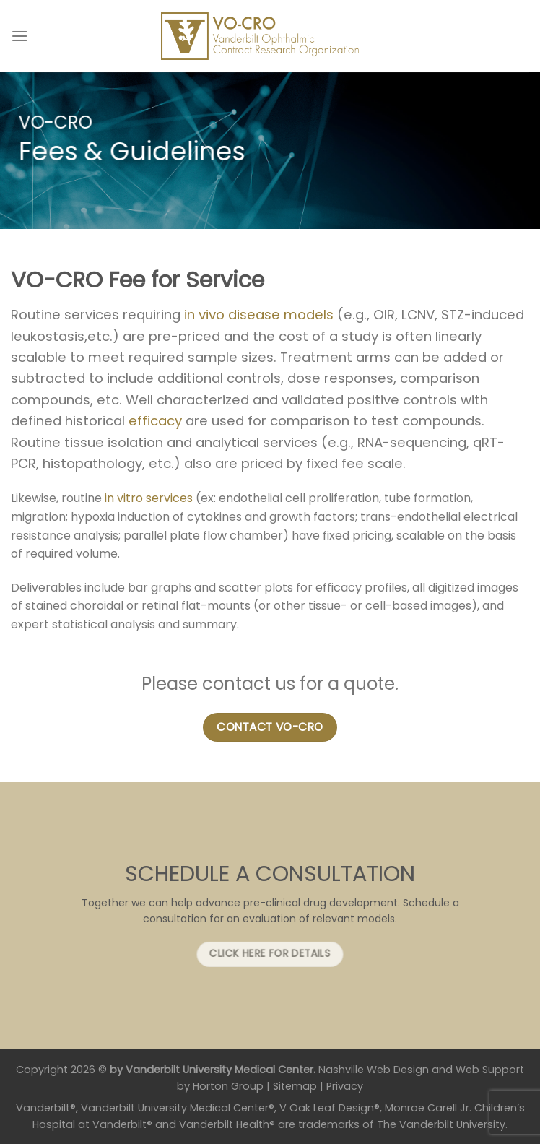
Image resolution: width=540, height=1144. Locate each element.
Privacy (344, 1086)
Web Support (490, 1069)
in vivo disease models (259, 315)
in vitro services (149, 498)
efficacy (155, 421)
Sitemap (295, 1086)
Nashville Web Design (373, 1069)
